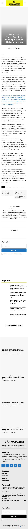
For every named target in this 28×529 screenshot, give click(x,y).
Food (2, 503)
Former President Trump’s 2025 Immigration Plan (6, 194)
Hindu (10, 187)
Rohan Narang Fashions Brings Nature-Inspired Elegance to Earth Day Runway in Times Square (18, 295)
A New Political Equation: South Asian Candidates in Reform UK (18, 315)
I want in (14, 250)
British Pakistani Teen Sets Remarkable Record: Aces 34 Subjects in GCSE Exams (20, 195)
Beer (7, 187)
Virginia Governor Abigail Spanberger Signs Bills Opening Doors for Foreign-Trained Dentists (18, 287)
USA (18, 34)
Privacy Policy (18, 253)
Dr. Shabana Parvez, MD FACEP (8, 354)
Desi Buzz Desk (5, 380)
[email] (14, 246)
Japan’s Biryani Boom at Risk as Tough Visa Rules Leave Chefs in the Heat (18, 302)
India (14, 187)
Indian (18, 187)
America (11, 34)
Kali (22, 187)
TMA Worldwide (17, 526)
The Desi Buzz (15, 46)
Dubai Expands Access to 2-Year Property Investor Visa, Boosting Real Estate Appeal (18, 308)
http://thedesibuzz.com (14, 208)
